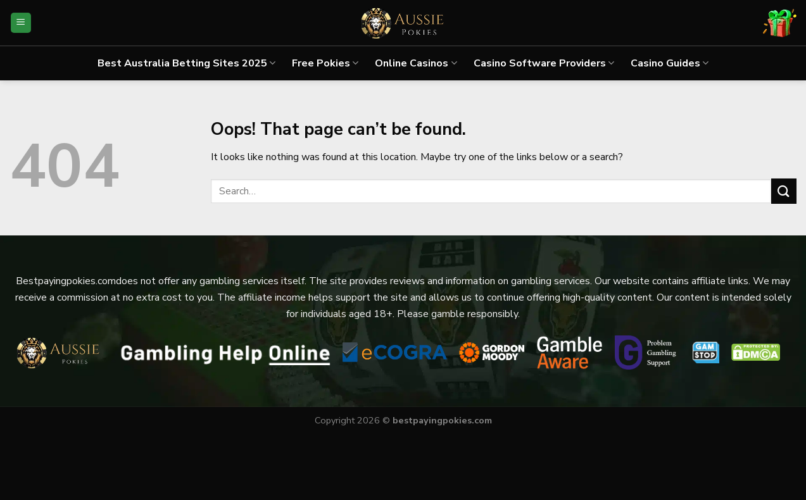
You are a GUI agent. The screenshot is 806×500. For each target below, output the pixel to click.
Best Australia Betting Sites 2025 (186, 63)
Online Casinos (416, 63)
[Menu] (21, 23)
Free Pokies (325, 63)
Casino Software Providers (544, 63)
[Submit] (784, 190)
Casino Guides (669, 63)
